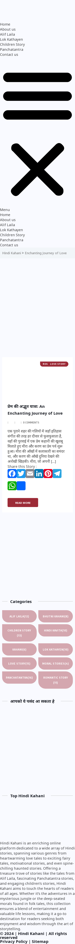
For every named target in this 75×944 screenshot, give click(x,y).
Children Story (12, 44)
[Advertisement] (37, 316)
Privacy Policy (14, 941)
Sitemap (40, 941)
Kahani (19, 649)
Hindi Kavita (55, 630)
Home (5, 24)
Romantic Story (55, 680)
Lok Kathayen (11, 39)
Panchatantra (11, 49)
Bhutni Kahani (56, 616)
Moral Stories (55, 663)
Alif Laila (7, 34)
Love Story (19, 663)
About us (8, 29)
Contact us (9, 54)
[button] (37, 134)
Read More (23, 502)
